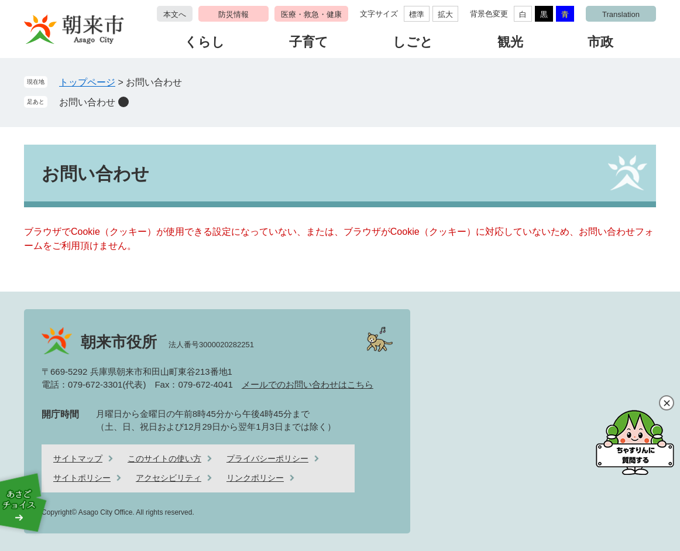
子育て (308, 42)
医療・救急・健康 (311, 14)
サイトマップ (77, 458)
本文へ (174, 14)
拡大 (445, 14)
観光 (510, 42)
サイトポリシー (82, 477)
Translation (621, 14)
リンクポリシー (255, 477)
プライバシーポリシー (267, 458)
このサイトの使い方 (164, 458)
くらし (204, 42)
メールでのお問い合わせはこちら (307, 384)
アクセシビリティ (168, 477)
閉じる (666, 402)
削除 (123, 102)
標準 (416, 14)
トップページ (87, 82)
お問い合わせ (87, 102)
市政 (600, 42)
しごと (413, 42)
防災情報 (233, 14)
